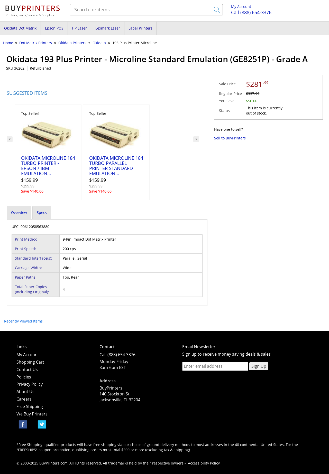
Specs (42, 212)
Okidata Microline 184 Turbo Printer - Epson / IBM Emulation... (48, 165)
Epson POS (54, 28)
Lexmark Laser (107, 28)
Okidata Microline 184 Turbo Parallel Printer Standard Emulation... (116, 165)
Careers (24, 399)
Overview (19, 212)
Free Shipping (29, 406)
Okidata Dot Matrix (20, 28)
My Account (241, 6)
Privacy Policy (29, 384)
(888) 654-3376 (251, 12)
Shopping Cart (30, 362)
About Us (25, 391)
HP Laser (79, 28)
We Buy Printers (32, 414)
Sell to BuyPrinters (230, 138)
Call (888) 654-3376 (117, 354)
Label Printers (140, 28)
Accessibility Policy (204, 463)
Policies (23, 377)
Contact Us (27, 369)
